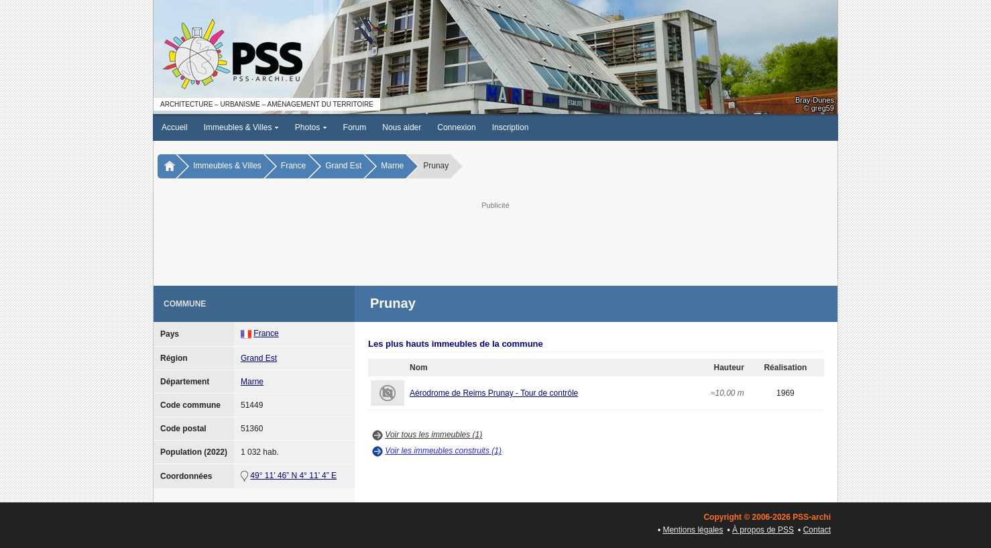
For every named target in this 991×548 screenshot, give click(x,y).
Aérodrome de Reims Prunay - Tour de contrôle (494, 393)
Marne (392, 165)
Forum (355, 127)
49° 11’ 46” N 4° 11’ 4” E (293, 475)
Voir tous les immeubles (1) (433, 434)
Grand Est (343, 165)
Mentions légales (692, 530)
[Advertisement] (495, 242)
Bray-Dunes (814, 100)
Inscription (510, 127)
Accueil (175, 127)
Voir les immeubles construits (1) (443, 450)
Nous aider (401, 127)
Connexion (456, 127)
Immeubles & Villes (241, 127)
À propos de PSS (763, 530)
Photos (311, 127)
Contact (817, 530)
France (293, 165)
